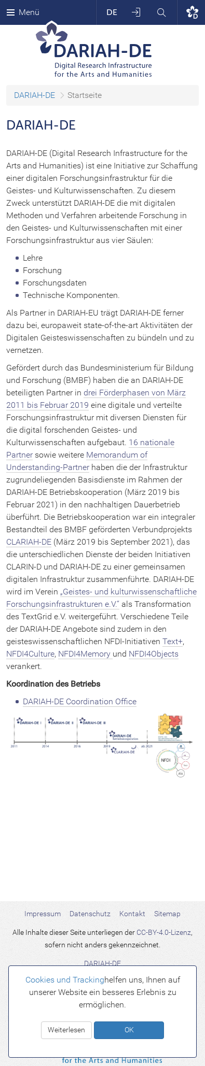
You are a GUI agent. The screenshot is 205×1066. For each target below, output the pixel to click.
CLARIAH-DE (28, 542)
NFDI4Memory (85, 654)
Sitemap (167, 913)
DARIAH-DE (34, 95)
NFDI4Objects (154, 654)
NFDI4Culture (30, 654)
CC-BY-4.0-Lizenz (163, 932)
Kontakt (132, 913)
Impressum (42, 913)
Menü (22, 12)
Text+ (172, 641)
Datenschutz (90, 913)
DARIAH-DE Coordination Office (79, 701)
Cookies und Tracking (64, 980)
